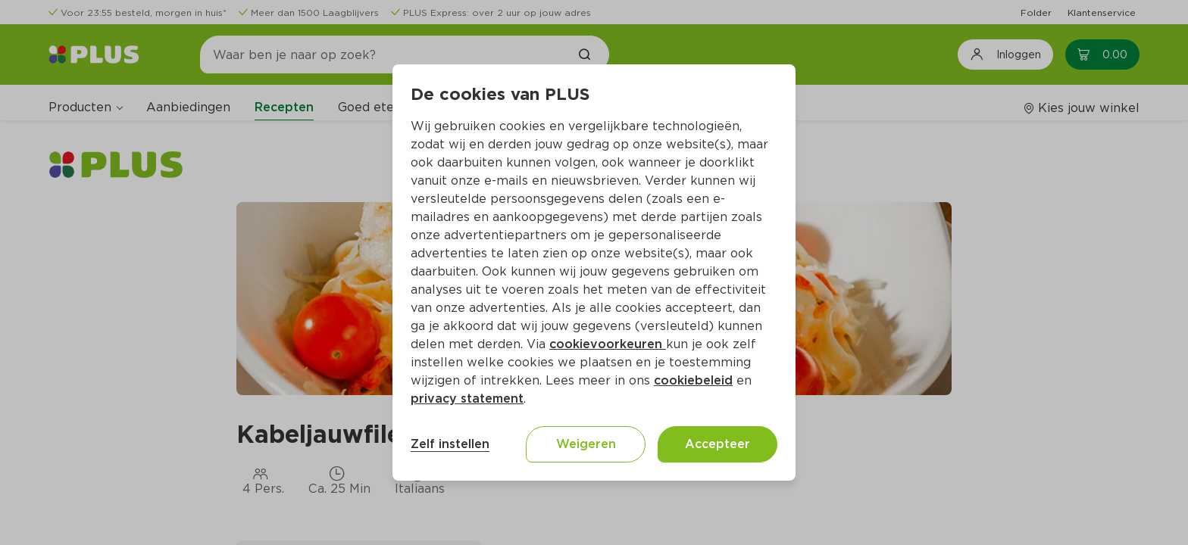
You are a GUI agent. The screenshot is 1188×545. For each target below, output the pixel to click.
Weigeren (586, 444)
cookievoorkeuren (607, 344)
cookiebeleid (693, 380)
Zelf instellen (450, 444)
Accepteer (717, 444)
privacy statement (467, 398)
